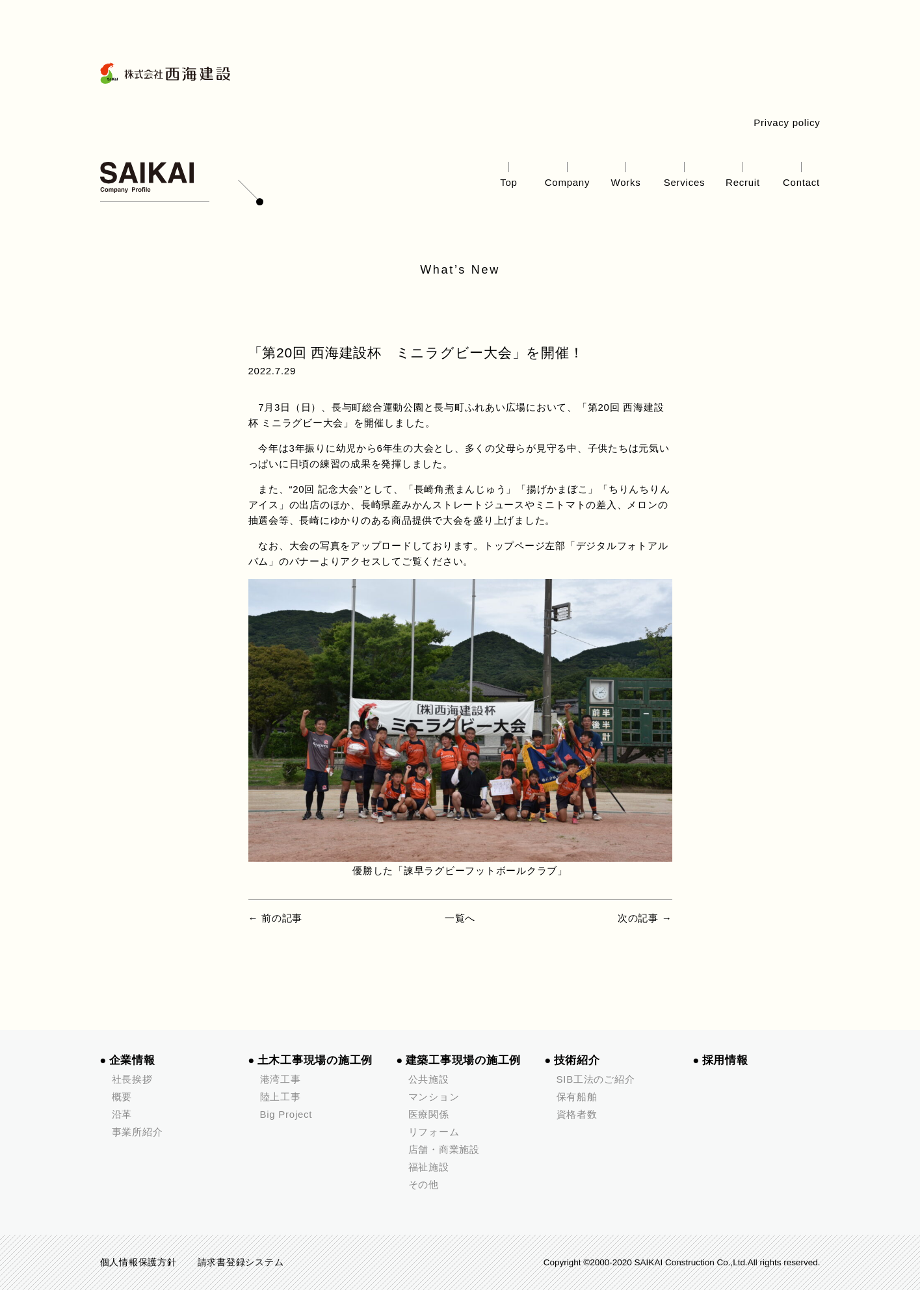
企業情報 (132, 1060)
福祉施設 (428, 1166)
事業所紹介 (137, 1131)
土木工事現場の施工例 (315, 1060)
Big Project (286, 1114)
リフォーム (434, 1131)
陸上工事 (280, 1096)
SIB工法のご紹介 (596, 1079)
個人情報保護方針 (138, 1262)
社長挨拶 (132, 1079)
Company (567, 182)
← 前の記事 (275, 917)
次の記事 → (645, 917)
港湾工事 (280, 1079)
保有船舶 (577, 1096)
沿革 (122, 1114)
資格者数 (577, 1114)
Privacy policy (787, 122)
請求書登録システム (241, 1262)
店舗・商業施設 (444, 1149)
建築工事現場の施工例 (463, 1060)
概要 (122, 1096)
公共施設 (428, 1079)
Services (684, 182)
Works (626, 182)
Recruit (743, 182)
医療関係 (428, 1114)
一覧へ (460, 917)
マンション (434, 1096)
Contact (801, 182)
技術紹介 (577, 1060)
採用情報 (725, 1060)
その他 (423, 1184)
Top (508, 182)
